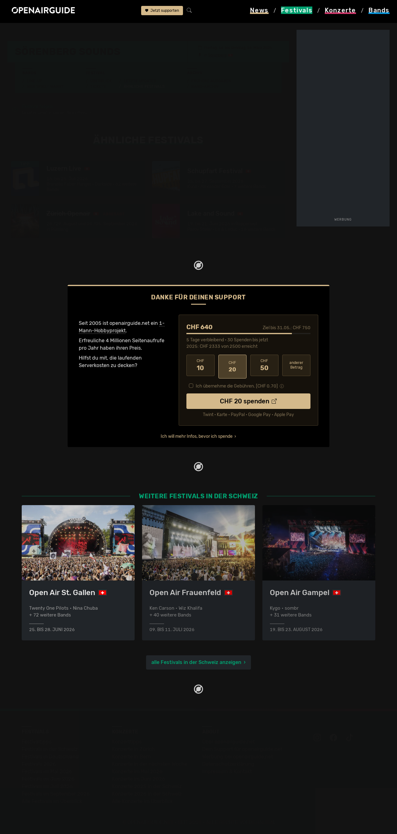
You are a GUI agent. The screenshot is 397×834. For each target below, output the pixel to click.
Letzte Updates (140, 81)
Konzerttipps (127, 741)
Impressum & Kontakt (227, 770)
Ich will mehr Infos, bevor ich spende (197, 434)
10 (200, 366)
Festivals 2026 (39, 763)
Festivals (47, 31)
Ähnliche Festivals (144, 86)
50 (264, 366)
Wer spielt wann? (45, 86)
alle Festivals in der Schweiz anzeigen (196, 661)
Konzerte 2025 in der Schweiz (147, 785)
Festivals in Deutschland (50, 756)
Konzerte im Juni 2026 (138, 778)
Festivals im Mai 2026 (47, 770)
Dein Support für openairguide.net (242, 748)
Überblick (101, 81)
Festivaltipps (36, 741)
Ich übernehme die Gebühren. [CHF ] (237, 384)
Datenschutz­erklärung (228, 763)
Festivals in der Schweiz (50, 748)
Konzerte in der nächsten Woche (149, 763)
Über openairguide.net (228, 741)
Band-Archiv (205, 86)
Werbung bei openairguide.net (237, 756)
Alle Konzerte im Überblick (142, 800)
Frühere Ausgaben (211, 81)
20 (232, 366)
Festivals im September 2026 (56, 793)
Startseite (18, 31)
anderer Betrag (296, 365)
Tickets (98, 86)
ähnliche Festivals (155, 31)
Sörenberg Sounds (107, 31)
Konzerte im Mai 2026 (137, 770)
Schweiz (72, 31)
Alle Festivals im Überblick (52, 800)
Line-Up (35, 81)
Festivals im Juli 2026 (47, 785)
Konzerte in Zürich (133, 748)
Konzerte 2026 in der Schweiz (147, 793)
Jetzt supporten (162, 12)
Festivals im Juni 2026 (48, 778)
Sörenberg (217, 55)
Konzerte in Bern (131, 756)
